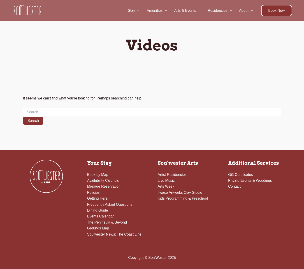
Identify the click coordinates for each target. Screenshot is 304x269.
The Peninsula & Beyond (107, 222)
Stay (133, 10)
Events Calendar (100, 216)
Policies (93, 192)
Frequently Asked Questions (109, 204)
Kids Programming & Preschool (183, 198)
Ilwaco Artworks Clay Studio (180, 192)
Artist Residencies (172, 175)
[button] (276, 10)
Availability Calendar (103, 180)
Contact (234, 186)
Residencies (220, 10)
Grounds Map (98, 228)
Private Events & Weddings (250, 180)
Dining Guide (97, 210)
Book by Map (97, 175)
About (246, 10)
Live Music (166, 180)
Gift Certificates (240, 175)
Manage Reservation (104, 186)
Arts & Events (187, 10)
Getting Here (97, 198)
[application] (137, 10)
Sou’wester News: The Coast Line (114, 234)
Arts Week (166, 186)
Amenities (157, 10)
